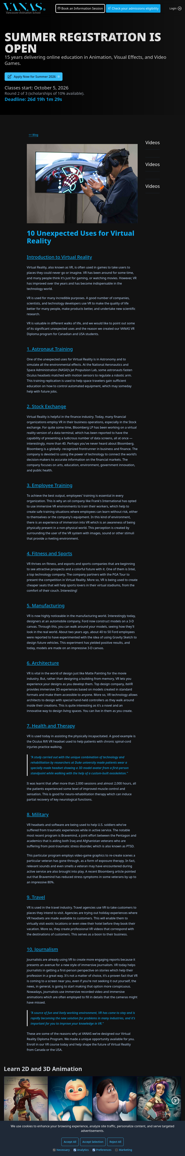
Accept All (70, 1142)
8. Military (38, 814)
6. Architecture (43, 663)
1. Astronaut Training (50, 349)
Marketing (123, 1150)
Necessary (61, 1150)
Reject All (115, 1142)
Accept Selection (93, 1142)
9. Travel (36, 897)
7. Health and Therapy (51, 725)
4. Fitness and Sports (49, 553)
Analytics (81, 1150)
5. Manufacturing (46, 605)
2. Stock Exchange (46, 406)
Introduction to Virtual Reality (59, 257)
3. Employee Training (49, 485)
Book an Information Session (80, 8)
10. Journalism (42, 949)
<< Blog (33, 135)
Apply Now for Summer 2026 (33, 76)
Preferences (102, 1150)
